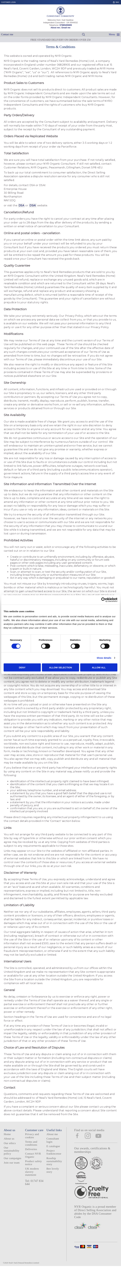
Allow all (99, 667)
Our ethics (10, 1143)
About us (9, 1138)
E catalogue (53, 1146)
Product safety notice (33, 1163)
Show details (104, 657)
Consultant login (52, 1140)
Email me (66, 27)
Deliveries (31, 1149)
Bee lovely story (52, 1170)
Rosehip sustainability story (54, 1161)
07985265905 (66, 25)
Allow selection (60, 667)
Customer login (8, 2)
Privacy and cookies (32, 1136)
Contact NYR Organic (33, 1155)
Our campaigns (12, 1158)
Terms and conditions (31, 1143)
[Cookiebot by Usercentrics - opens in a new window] (103, 600)
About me (55, 27)
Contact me (7, 34)
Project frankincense (53, 1152)
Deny (22, 667)
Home (7, 1134)
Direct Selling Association (95, 1210)
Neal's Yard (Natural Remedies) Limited (24, 1263)
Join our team (12, 1162)
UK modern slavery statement (32, 1171)
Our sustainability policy (11, 1150)
